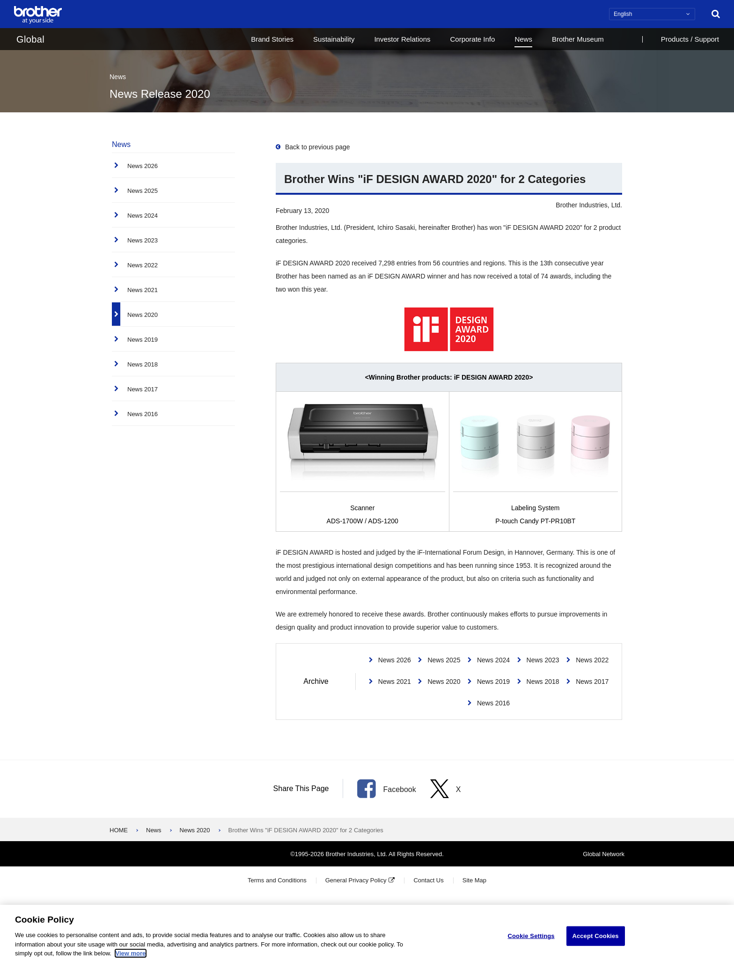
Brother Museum (578, 39)
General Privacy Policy (356, 880)
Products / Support (690, 39)
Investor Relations (402, 39)
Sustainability (333, 39)
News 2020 (195, 830)
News (523, 39)
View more (131, 960)
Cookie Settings (531, 942)
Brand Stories (272, 39)
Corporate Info (472, 39)
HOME (119, 830)
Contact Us (428, 880)
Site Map (474, 880)
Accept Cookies (595, 942)
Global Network (603, 854)
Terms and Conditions (277, 880)
